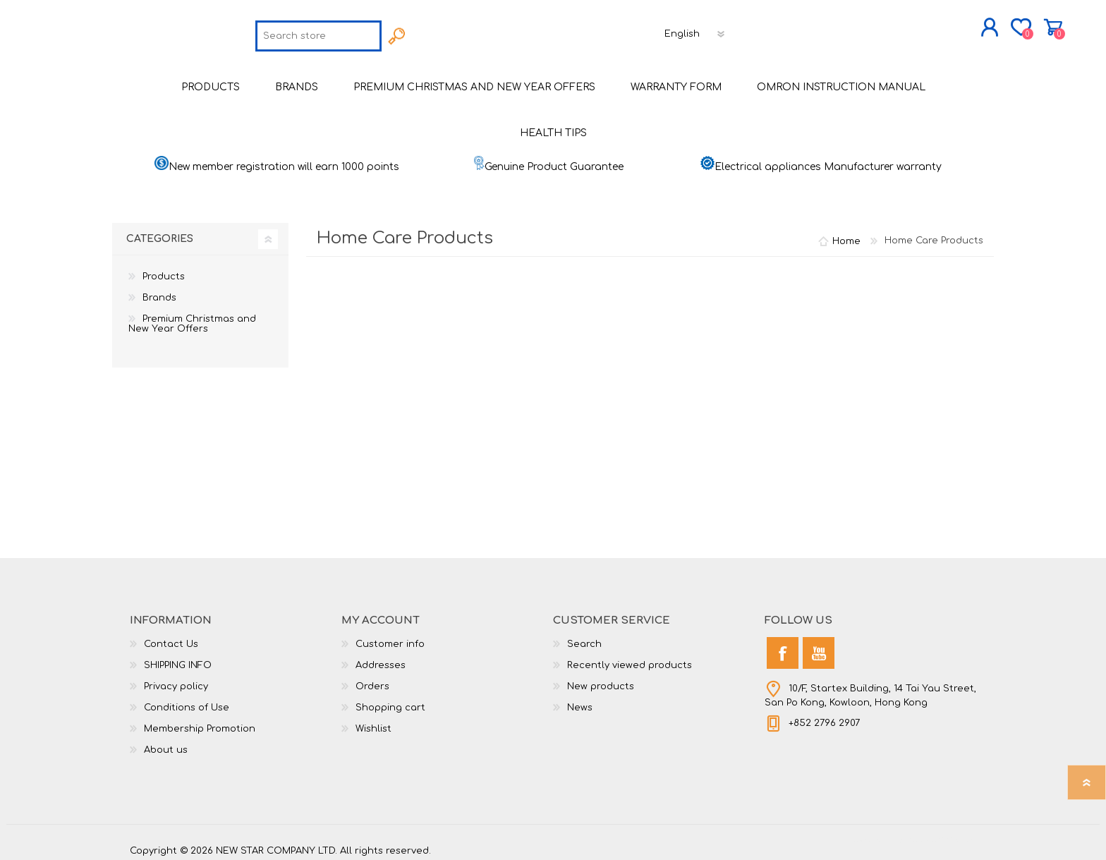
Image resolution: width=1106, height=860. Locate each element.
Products (163, 269)
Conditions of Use (186, 700)
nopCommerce (941, 832)
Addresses (381, 658)
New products (600, 679)
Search (584, 637)
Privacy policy (176, 679)
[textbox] (319, 32)
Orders (372, 679)
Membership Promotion (199, 722)
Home (846, 233)
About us (166, 743)
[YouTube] (818, 646)
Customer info (390, 637)
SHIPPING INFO (178, 658)
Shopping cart (988, 24)
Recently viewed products (629, 658)
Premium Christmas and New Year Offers (192, 317)
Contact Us (171, 637)
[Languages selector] (696, 30)
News (579, 700)
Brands (159, 291)
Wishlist (373, 722)
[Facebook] (782, 646)
